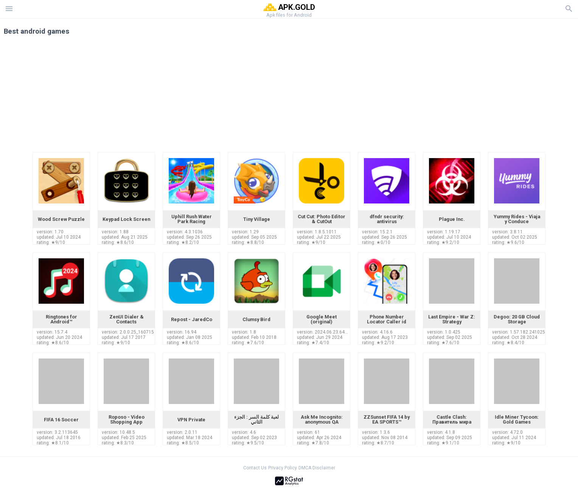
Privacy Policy (282, 467)
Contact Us (255, 467)
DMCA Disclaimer (316, 467)
